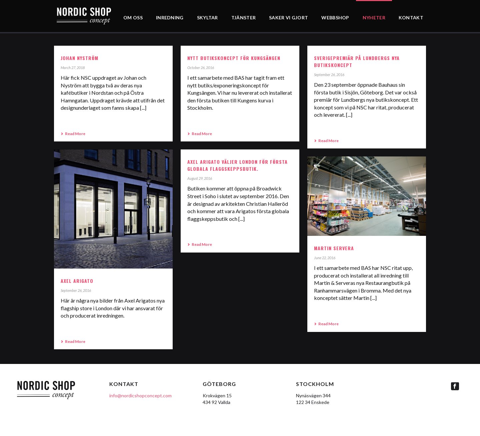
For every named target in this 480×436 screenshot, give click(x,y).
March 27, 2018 (73, 67)
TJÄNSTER (243, 17)
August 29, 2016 (199, 178)
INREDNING (170, 17)
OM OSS (133, 17)
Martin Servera (334, 248)
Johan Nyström (79, 57)
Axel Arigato (77, 280)
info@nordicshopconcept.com (140, 395)
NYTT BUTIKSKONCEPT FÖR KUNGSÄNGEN (233, 57)
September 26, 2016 (329, 74)
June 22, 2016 (324, 258)
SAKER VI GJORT (288, 17)
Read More (73, 133)
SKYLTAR (207, 17)
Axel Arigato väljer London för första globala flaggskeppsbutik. (237, 165)
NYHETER (374, 17)
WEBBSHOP (335, 17)
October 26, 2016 (200, 67)
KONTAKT (411, 17)
